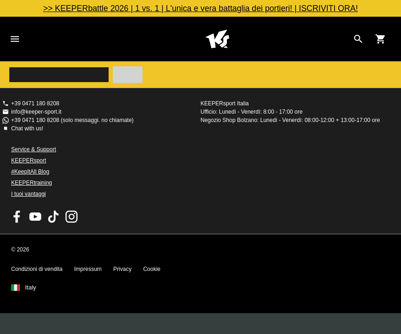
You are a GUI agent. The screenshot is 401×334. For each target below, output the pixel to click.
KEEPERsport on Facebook (17, 217)
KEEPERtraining (31, 183)
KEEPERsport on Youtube (35, 217)
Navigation (15, 39)
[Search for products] (358, 39)
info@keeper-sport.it (36, 112)
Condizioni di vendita (37, 269)
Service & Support (33, 149)
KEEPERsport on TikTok (53, 217)
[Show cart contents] (380, 39)
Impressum (88, 269)
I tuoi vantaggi (28, 194)
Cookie (151, 269)
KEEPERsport (28, 160)
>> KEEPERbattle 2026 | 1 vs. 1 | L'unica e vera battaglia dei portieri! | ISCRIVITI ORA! (200, 8)
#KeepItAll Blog (30, 171)
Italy (30, 287)
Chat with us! (27, 128)
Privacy (122, 269)
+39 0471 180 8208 (35, 103)
